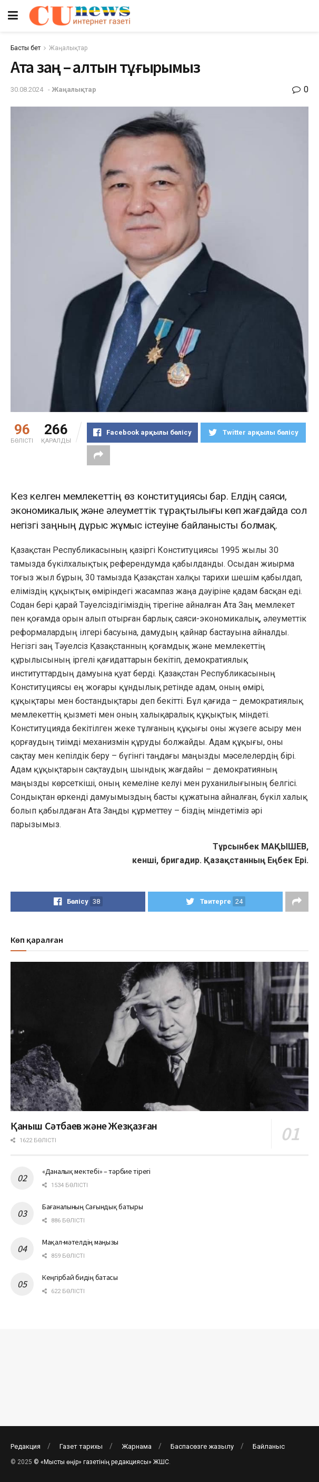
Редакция (26, 1446)
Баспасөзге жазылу (202, 1446)
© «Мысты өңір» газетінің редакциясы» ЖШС (101, 1462)
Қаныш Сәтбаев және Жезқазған (84, 1125)
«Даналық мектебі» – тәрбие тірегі (96, 1171)
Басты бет (26, 48)
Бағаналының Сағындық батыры (92, 1206)
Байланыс (269, 1446)
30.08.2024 (27, 89)
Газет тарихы (81, 1446)
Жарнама (137, 1446)
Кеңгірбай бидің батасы (80, 1277)
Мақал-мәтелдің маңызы (80, 1242)
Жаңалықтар (68, 48)
